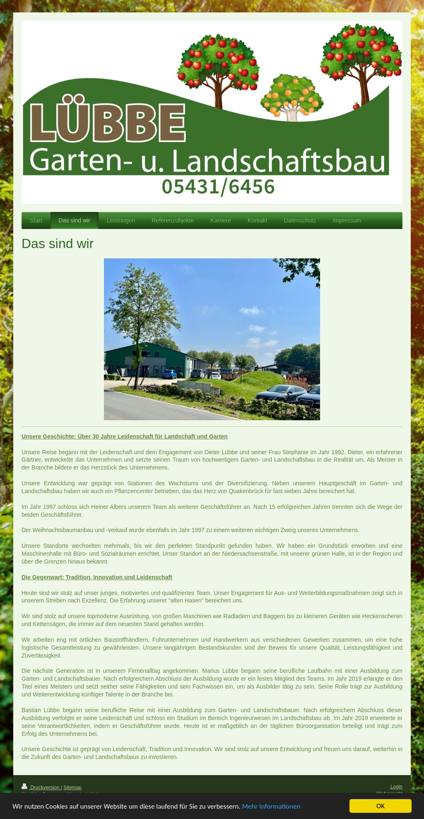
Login (396, 787)
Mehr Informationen (271, 807)
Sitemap (72, 787)
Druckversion (41, 787)
